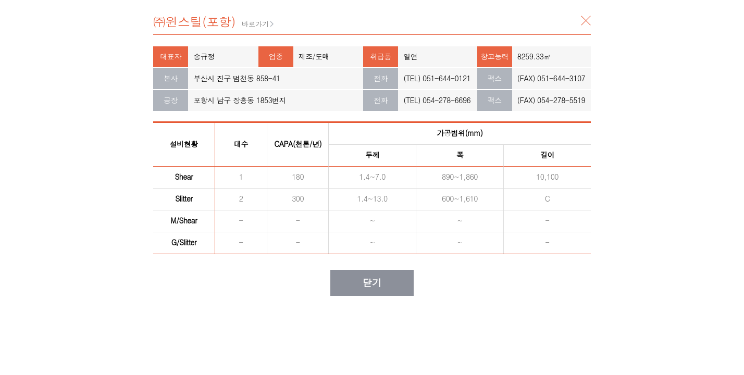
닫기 (586, 21)
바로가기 (255, 24)
